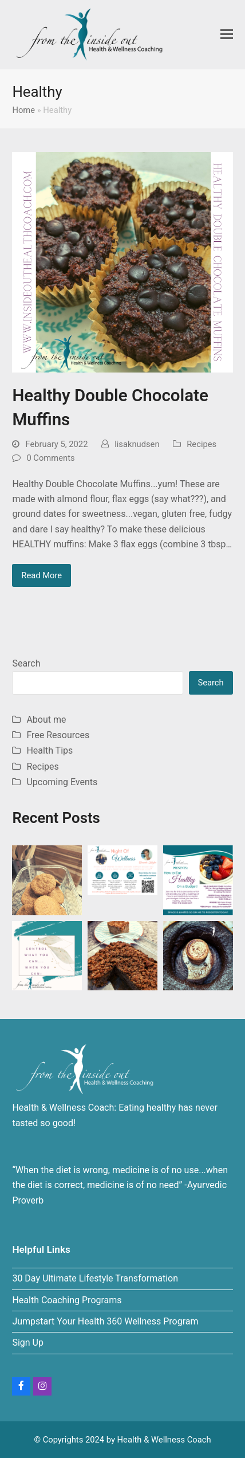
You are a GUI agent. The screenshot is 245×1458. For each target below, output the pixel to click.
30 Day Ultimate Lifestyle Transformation (95, 1278)
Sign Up (28, 1342)
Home (23, 110)
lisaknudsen (136, 444)
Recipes (201, 444)
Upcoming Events (61, 782)
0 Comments (50, 458)
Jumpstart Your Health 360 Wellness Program (105, 1321)
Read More (41, 575)
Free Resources (57, 735)
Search (26, 663)
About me (46, 719)
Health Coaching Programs (66, 1300)
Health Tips (49, 750)
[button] (226, 34)
